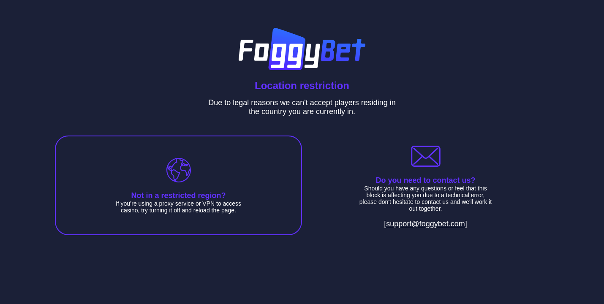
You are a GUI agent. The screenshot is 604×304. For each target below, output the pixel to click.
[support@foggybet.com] (425, 224)
